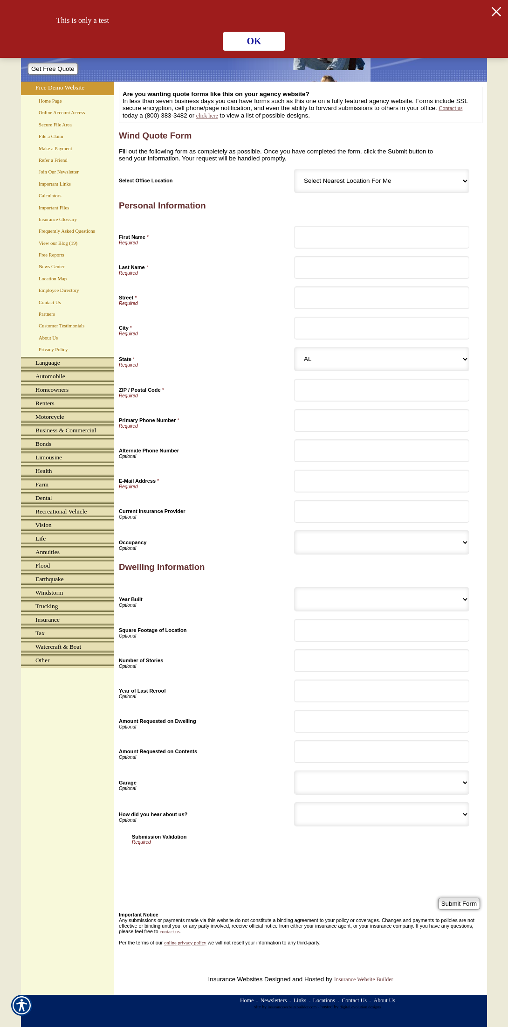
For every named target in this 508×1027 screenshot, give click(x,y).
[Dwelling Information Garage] (381, 782)
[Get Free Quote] (53, 69)
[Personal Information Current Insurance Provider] (381, 511)
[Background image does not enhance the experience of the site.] (67, 363)
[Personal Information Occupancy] (381, 542)
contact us (170, 931)
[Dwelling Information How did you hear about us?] (381, 814)
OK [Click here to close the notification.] (254, 41)
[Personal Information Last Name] (381, 267)
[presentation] (203, 863)
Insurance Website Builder (363, 979)
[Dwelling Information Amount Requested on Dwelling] (381, 721)
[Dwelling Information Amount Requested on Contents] (381, 751)
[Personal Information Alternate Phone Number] (381, 450)
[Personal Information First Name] (381, 237)
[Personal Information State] (381, 359)
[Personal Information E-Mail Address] (381, 481)
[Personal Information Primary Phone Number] (381, 420)
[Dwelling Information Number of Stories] (381, 660)
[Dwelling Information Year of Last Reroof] (381, 691)
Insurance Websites (235, 979)
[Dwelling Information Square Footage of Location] (381, 630)
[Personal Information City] (381, 328)
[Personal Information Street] (381, 297)
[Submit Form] (459, 903)
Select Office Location (146, 180)
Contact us (450, 108)
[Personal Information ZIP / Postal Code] (381, 390)
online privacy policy (185, 942)
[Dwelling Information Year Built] (381, 599)
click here (207, 115)
